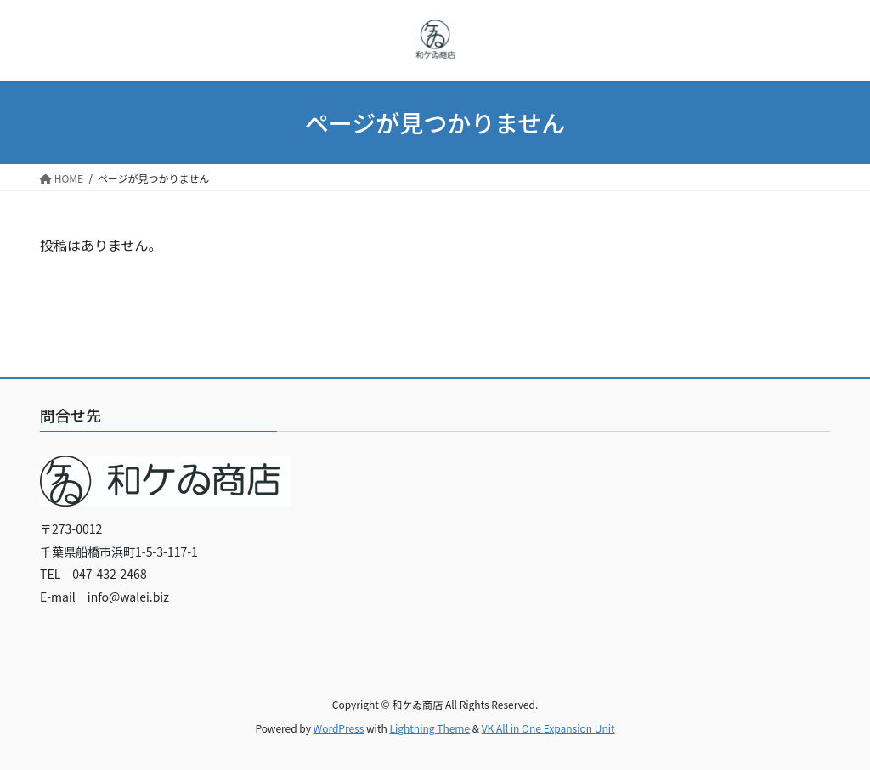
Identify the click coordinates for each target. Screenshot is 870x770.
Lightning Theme (429, 728)
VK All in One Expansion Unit (548, 728)
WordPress (339, 728)
